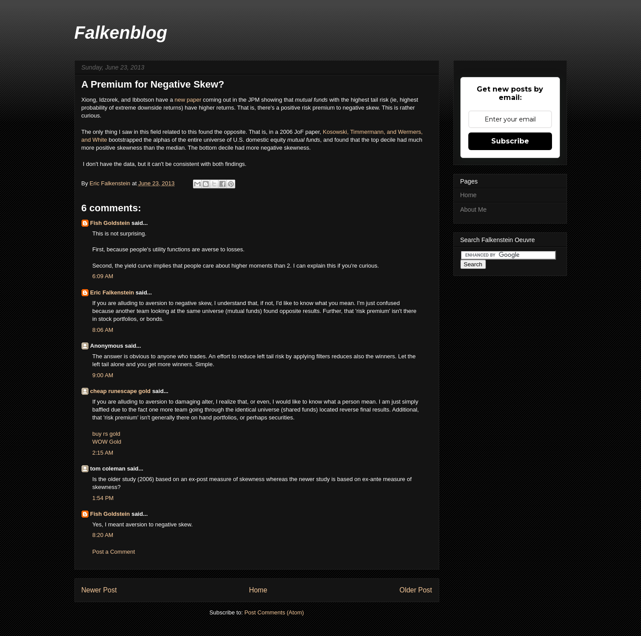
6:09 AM (103, 276)
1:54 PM (103, 498)
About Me (473, 209)
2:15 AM (103, 452)
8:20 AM (103, 535)
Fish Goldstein (110, 223)
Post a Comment (114, 551)
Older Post (416, 590)
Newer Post (99, 590)
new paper (187, 99)
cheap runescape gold (120, 391)
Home (258, 590)
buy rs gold (107, 433)
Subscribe (510, 141)
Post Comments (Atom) (274, 612)
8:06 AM (103, 330)
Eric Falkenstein (112, 292)
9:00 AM (103, 375)
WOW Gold (107, 441)
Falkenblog (120, 32)
